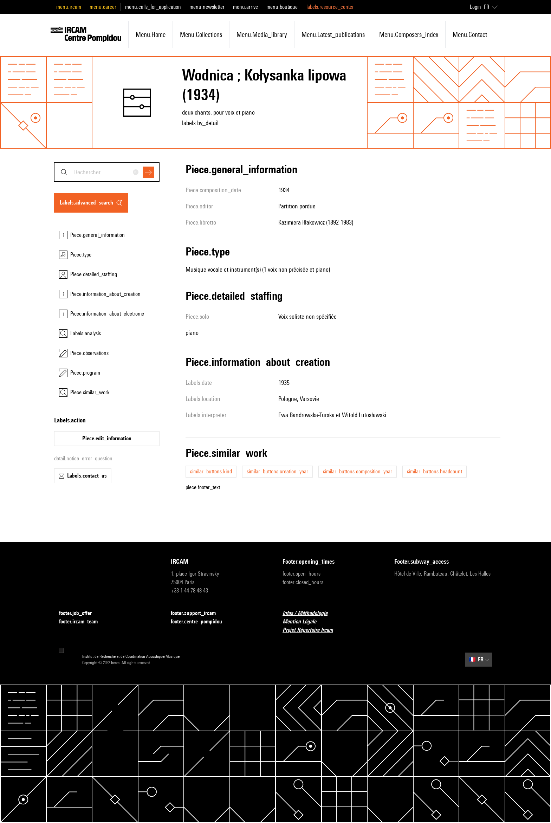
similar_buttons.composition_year (357, 471)
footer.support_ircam (197, 613)
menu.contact (470, 34)
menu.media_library (261, 34)
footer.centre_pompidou (201, 622)
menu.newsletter (207, 7)
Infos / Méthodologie (309, 613)
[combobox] (107, 172)
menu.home (151, 34)
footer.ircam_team (82, 622)
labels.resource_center (330, 7)
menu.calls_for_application (153, 7)
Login (475, 7)
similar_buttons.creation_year (277, 471)
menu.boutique (282, 7)
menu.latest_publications (333, 34)
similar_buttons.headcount (434, 471)
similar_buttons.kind (211, 471)
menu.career (103, 7)
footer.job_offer (79, 613)
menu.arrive (245, 7)
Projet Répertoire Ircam (312, 630)
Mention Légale (304, 622)
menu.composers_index (408, 34)
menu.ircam (68, 7)
